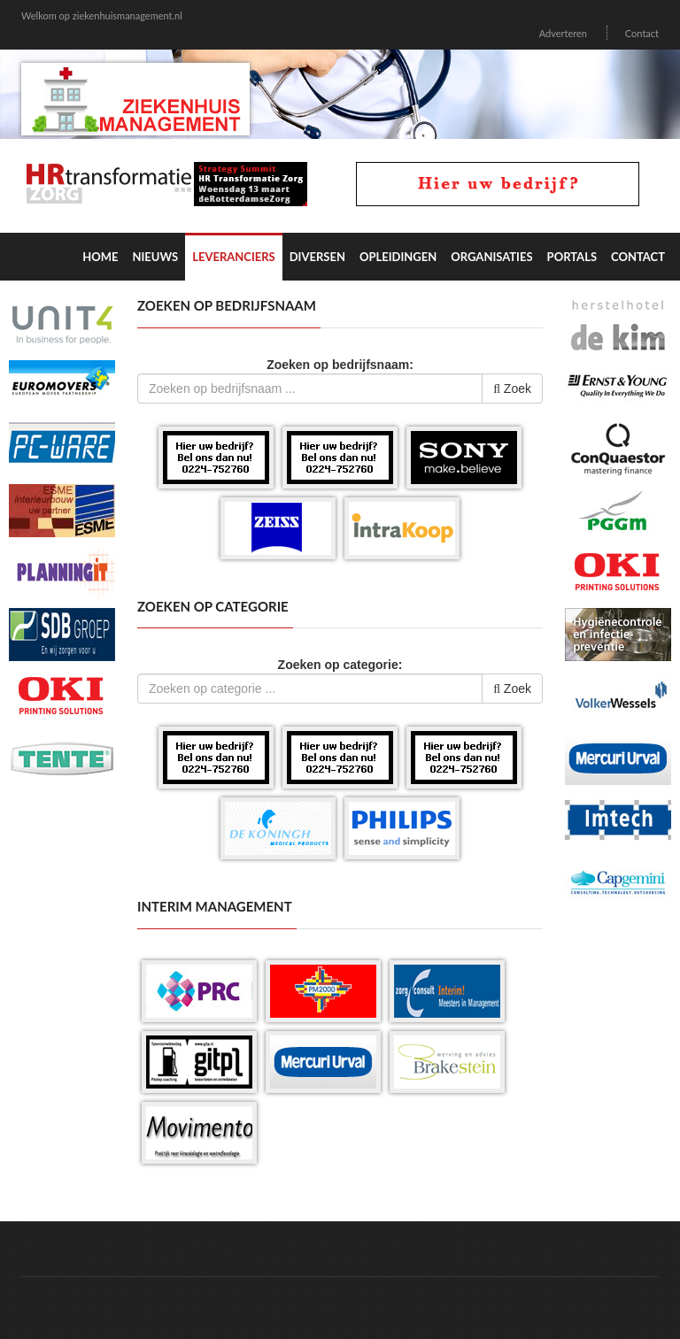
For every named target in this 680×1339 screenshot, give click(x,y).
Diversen (317, 257)
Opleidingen (398, 257)
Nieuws (155, 257)
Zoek (512, 388)
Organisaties (491, 257)
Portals (572, 257)
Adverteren (563, 33)
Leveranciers (233, 257)
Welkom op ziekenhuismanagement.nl (101, 15)
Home (100, 257)
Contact (642, 33)
